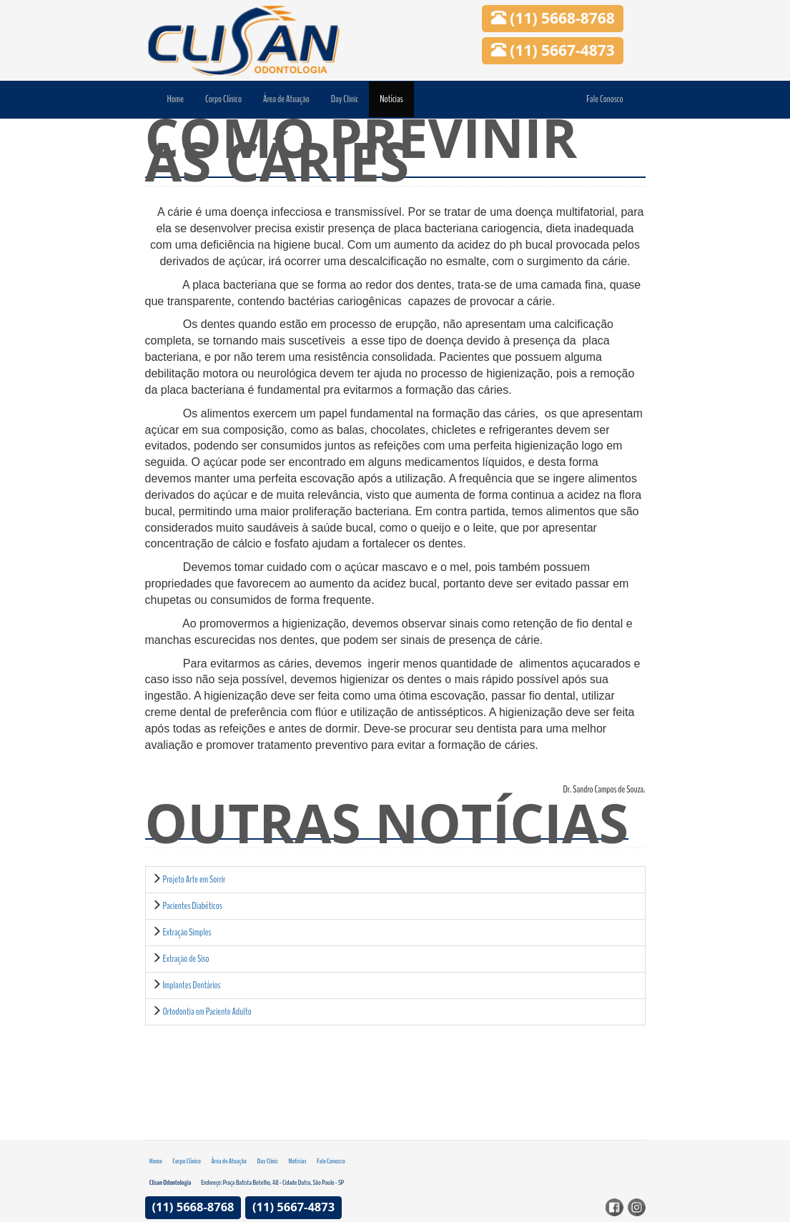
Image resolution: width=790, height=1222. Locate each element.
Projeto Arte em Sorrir (193, 879)
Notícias (391, 99)
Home (175, 99)
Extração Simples (186, 932)
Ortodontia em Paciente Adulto (206, 1011)
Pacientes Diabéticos (192, 906)
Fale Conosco (604, 99)
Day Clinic (344, 99)
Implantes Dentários (191, 985)
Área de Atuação (286, 99)
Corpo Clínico (223, 99)
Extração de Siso (185, 958)
